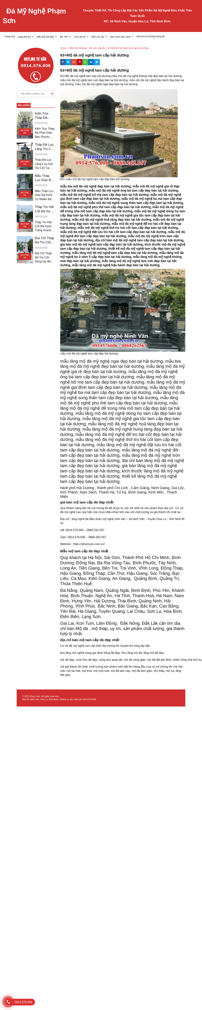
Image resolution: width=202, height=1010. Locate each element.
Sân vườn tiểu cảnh (120, 36)
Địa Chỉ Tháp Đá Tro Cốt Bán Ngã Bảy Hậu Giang (44, 240)
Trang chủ (9, 36)
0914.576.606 (89, 699)
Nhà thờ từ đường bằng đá (150, 36)
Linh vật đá (79, 36)
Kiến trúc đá (97, 36)
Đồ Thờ (64, 36)
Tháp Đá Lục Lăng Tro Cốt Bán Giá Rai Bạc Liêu (44, 147)
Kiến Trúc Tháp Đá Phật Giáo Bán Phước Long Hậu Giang (43, 116)
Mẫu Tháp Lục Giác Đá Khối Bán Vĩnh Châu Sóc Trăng (44, 178)
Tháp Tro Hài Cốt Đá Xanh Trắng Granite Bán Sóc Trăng (44, 209)
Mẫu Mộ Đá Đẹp (45, 36)
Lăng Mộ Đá (24, 36)
